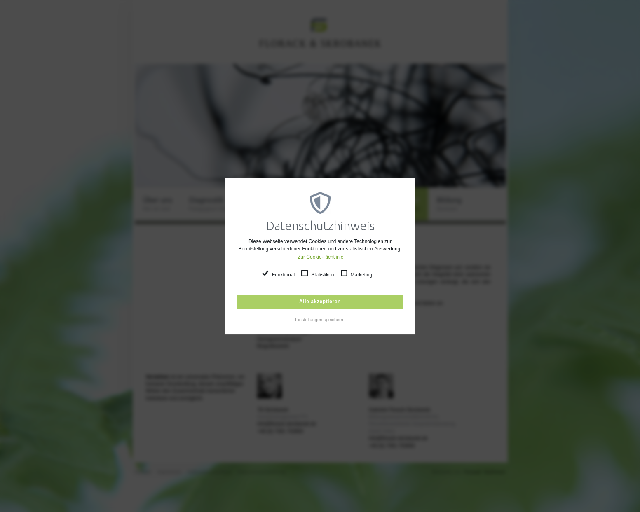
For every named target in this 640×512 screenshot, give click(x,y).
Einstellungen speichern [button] (319, 319)
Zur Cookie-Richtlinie (320, 257)
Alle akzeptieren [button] (320, 301)
